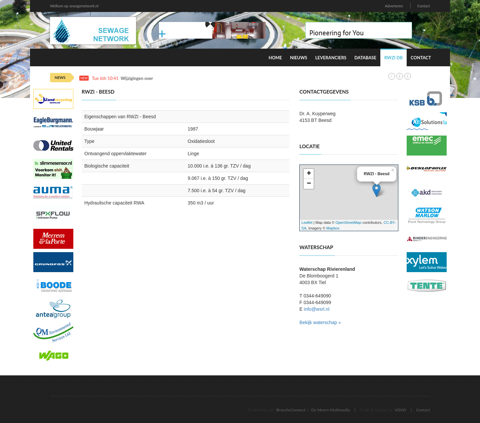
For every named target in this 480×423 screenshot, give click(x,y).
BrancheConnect (291, 409)
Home (275, 57)
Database (365, 57)
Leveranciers (331, 57)
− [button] (309, 184)
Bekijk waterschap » (320, 322)
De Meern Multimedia (330, 409)
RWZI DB (393, 57)
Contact (423, 6)
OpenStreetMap (348, 222)
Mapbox (332, 228)
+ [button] (309, 174)
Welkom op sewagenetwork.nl (74, 6)
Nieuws (298, 57)
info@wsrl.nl (316, 309)
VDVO (400, 409)
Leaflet (306, 222)
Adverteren (394, 6)
